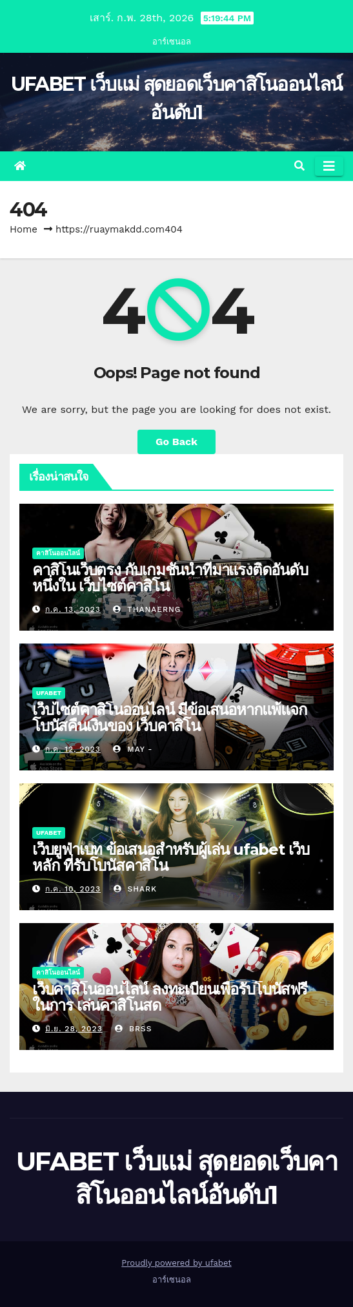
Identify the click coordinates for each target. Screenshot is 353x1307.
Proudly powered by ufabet (176, 1263)
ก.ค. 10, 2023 (73, 888)
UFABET (48, 692)
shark (135, 888)
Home (23, 229)
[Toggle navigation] (329, 166)
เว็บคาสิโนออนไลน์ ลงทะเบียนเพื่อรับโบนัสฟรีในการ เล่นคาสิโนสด (169, 997)
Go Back (176, 441)
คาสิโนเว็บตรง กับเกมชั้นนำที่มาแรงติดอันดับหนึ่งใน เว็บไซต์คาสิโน (170, 577)
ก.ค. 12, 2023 (73, 749)
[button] (299, 166)
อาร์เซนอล (171, 41)
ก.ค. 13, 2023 (73, 609)
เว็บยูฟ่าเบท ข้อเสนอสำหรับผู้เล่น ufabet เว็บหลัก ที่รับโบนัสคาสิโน (170, 857)
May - (132, 749)
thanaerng (147, 609)
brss (133, 1028)
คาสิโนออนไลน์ (58, 553)
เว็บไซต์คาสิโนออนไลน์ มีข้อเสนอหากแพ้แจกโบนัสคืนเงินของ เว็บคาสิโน (169, 717)
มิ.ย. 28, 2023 (74, 1028)
